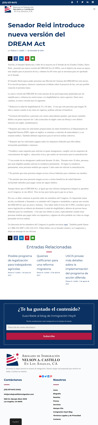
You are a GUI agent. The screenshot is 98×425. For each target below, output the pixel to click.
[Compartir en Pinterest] (27, 58)
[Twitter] (82, 2)
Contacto (57, 419)
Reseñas (56, 397)
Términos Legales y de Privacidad (67, 416)
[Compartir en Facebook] (16, 58)
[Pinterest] (93, 2)
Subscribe (49, 336)
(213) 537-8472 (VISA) (12, 390)
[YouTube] (72, 2)
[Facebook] (77, 2)
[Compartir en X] (10, 58)
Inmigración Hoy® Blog (62, 412)
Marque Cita (58, 408)
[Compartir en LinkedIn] (21, 58)
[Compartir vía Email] (32, 58)
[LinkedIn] (87, 2)
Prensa (56, 401)
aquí (66, 224)
